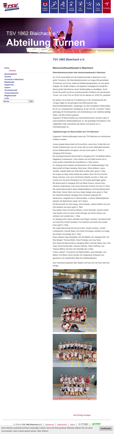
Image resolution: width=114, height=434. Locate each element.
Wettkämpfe (9, 82)
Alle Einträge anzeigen (82, 415)
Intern (72, 425)
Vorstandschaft (10, 90)
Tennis (89, 5)
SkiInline (80, 6)
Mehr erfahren (42, 431)
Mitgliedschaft (10, 96)
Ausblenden (106, 428)
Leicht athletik (71, 6)
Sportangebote (10, 74)
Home (6, 68)
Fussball (54, 5)
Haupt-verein (45, 6)
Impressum (49, 425)
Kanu (62, 5)
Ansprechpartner (11, 93)
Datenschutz (62, 425)
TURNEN (106, 5)
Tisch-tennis (98, 6)
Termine (7, 77)
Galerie (7, 88)
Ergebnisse (9, 85)
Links (6, 98)
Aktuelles (12, 71)
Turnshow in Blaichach (13, 79)
